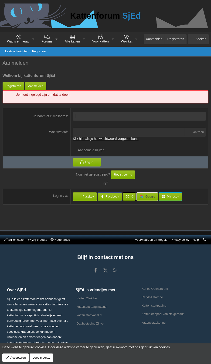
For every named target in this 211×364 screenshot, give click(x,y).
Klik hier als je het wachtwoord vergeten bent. (106, 139)
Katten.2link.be (87, 298)
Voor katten (100, 41)
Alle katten (72, 41)
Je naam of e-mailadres (50, 117)
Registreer (39, 51)
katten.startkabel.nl (89, 315)
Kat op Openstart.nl (155, 288)
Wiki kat (126, 41)
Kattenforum (105, 16)
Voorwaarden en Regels (151, 239)
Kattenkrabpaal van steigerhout (163, 314)
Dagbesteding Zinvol (90, 323)
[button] (33, 39)
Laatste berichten (16, 51)
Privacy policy (180, 239)
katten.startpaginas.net (92, 306)
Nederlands (60, 239)
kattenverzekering (154, 322)
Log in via (61, 197)
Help (196, 239)
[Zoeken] (198, 39)
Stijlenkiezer (14, 239)
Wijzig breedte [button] (37, 239)
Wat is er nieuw (18, 41)
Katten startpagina (154, 305)
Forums (46, 41)
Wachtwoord (58, 133)
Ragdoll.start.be (152, 297)
